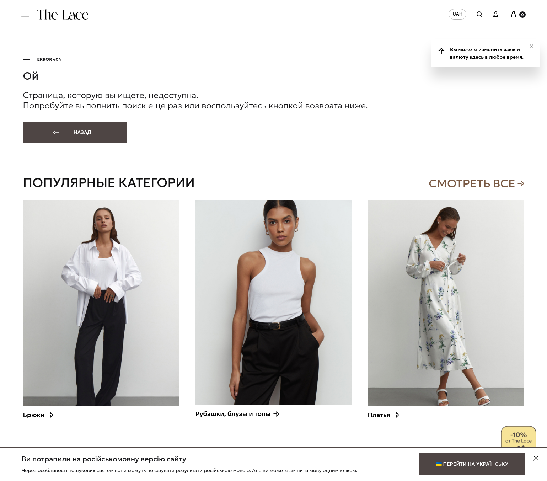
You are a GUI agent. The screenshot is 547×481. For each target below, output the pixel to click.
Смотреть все (472, 183)
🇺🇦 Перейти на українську (472, 464)
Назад (72, 132)
